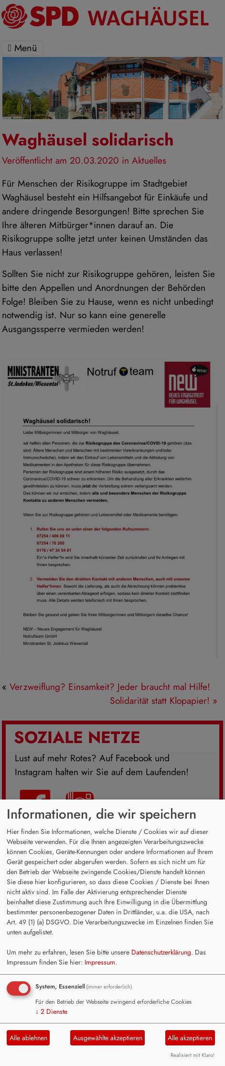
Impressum (100, 962)
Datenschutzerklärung (161, 952)
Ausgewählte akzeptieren (107, 1038)
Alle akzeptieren (190, 1038)
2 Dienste (51, 1011)
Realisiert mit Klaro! (192, 1055)
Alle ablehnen (28, 1038)
